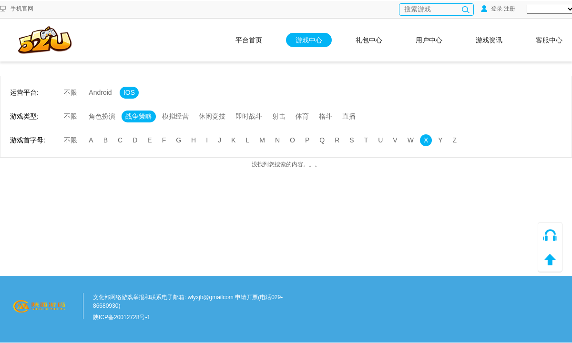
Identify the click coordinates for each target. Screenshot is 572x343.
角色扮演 (102, 116)
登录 (491, 8)
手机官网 (21, 8)
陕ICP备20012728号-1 (121, 317)
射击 (279, 116)
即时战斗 (248, 116)
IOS (129, 92)
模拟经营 (175, 116)
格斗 (325, 116)
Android (100, 92)
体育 (302, 116)
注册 (509, 8)
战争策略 (138, 116)
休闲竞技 (212, 116)
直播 (349, 116)
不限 (70, 92)
